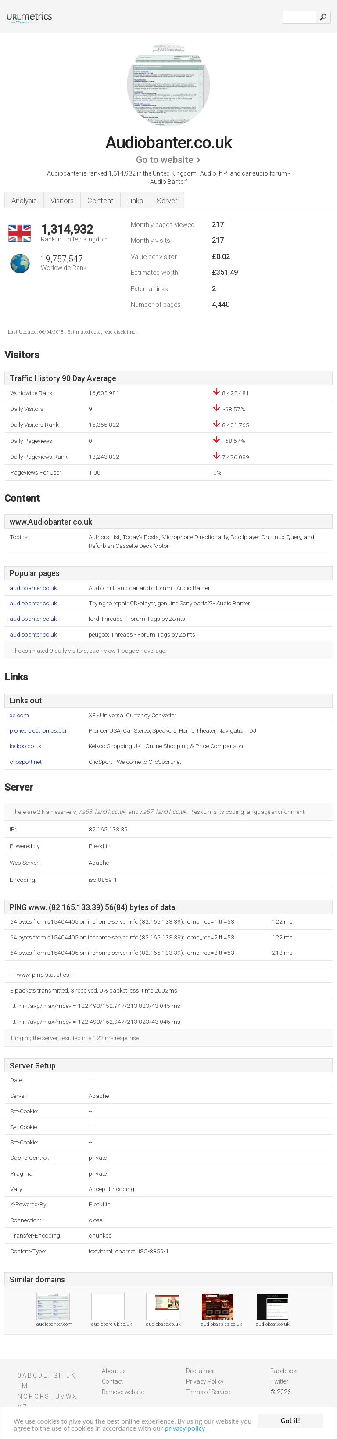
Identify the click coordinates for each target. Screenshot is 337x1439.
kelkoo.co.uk (26, 746)
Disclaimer (200, 1370)
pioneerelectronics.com (40, 730)
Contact (112, 1381)
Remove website (123, 1392)
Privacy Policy (205, 1381)
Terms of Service (208, 1392)
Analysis (24, 200)
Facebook (283, 1370)
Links (135, 200)
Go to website (165, 160)
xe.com (19, 715)
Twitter (279, 1381)
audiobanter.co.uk (33, 588)
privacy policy (201, 1428)
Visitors (62, 200)
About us (114, 1370)
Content (100, 200)
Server (167, 200)
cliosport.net (26, 762)
